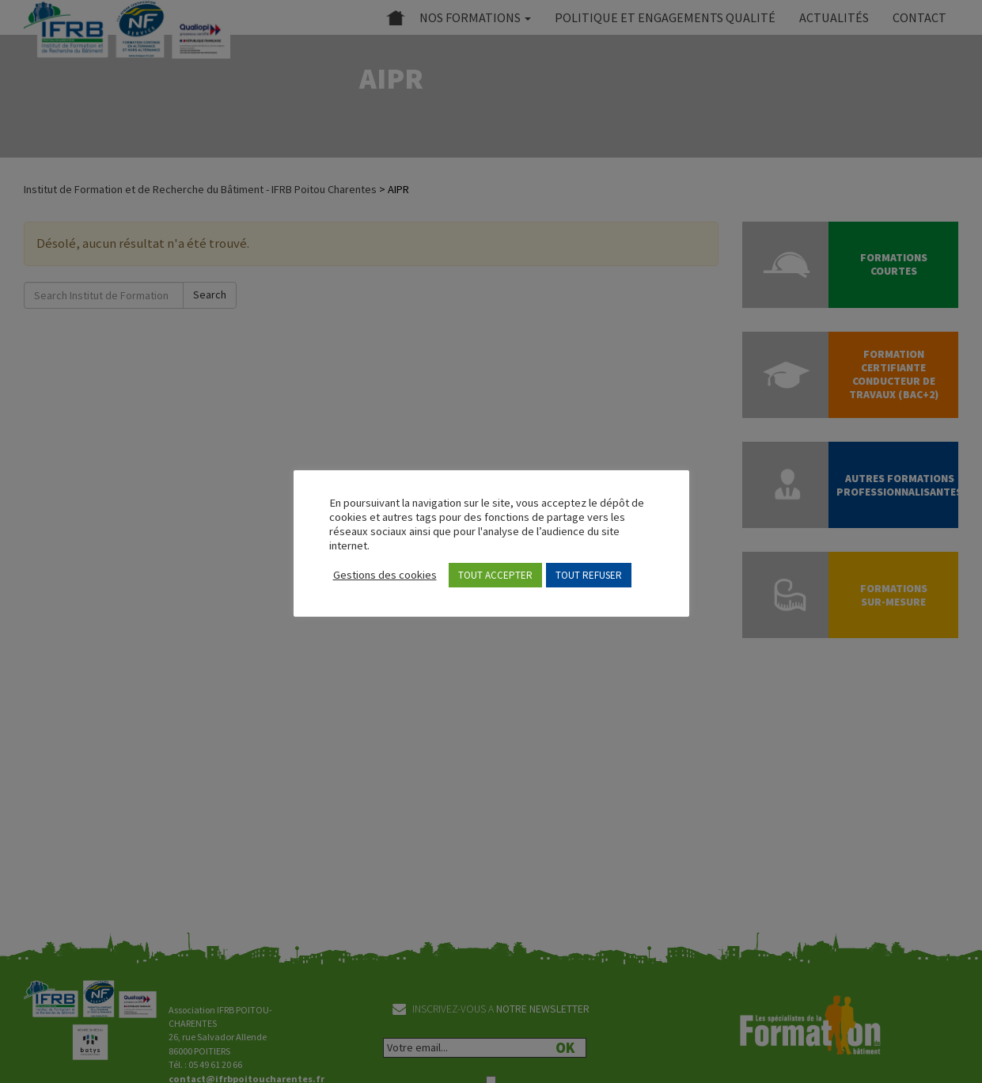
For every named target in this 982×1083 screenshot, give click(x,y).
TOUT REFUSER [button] (588, 575)
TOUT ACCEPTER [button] (495, 575)
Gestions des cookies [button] (385, 575)
